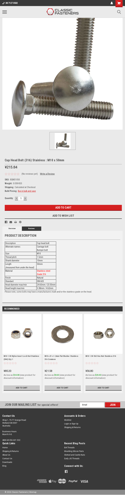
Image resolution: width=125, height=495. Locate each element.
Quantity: (9, 198)
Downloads (7, 462)
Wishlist (67, 420)
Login (66, 424)
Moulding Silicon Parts (74, 451)
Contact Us (7, 458)
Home (5, 447)
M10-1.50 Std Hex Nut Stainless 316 (101, 356)
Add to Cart (21, 388)
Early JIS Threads (71, 458)
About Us (6, 455)
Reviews (31, 228)
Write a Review (47, 174)
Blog (4, 466)
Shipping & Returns (72, 427)
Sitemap (32, 492)
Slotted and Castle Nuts (74, 455)
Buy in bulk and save (27, 191)
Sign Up (75, 424)
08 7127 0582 (10, 3)
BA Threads (69, 447)
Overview (12, 228)
